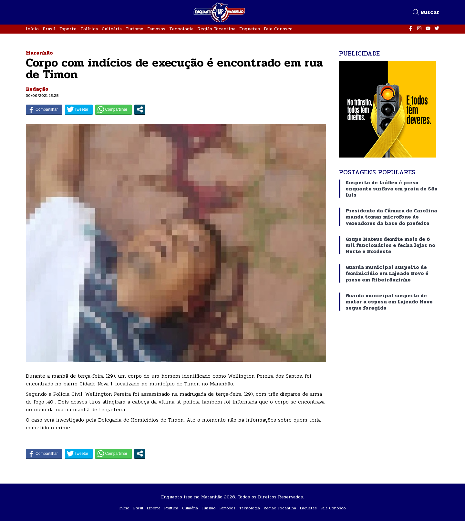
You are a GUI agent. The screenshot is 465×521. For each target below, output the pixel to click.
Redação (37, 89)
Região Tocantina (216, 29)
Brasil (49, 29)
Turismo (134, 29)
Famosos (156, 29)
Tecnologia (181, 29)
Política (89, 29)
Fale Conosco (278, 29)
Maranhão (39, 53)
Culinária (112, 29)
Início (32, 29)
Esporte (68, 29)
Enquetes (249, 29)
